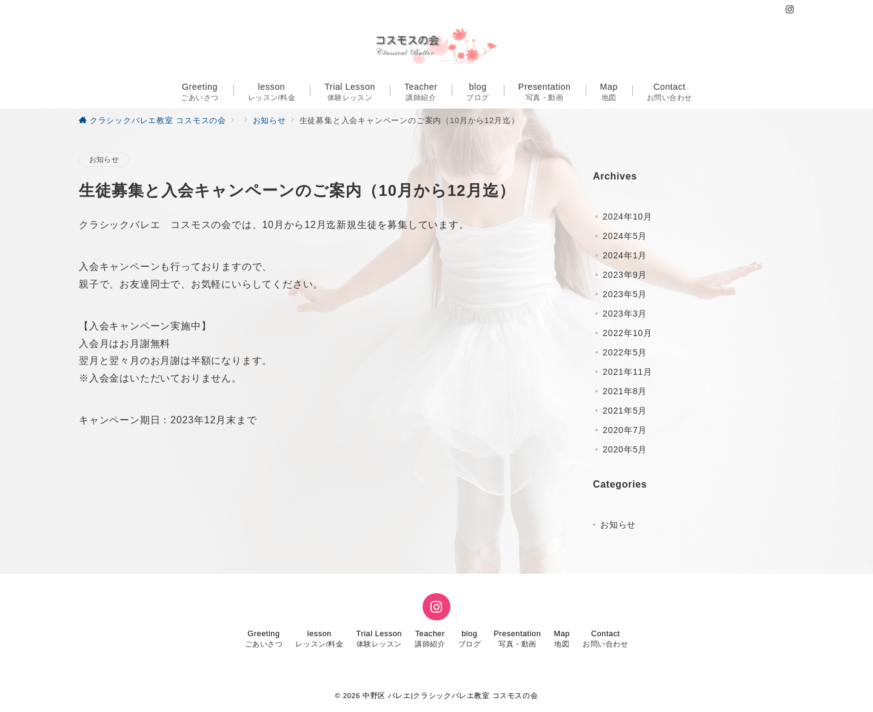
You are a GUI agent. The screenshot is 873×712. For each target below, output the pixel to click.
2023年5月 (625, 294)
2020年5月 (625, 449)
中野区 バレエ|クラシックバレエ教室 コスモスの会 (450, 695)
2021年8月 (625, 391)
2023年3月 (625, 313)
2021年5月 (625, 410)
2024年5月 (625, 236)
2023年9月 (625, 275)
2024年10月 (627, 216)
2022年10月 (627, 333)
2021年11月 (627, 372)
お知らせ (104, 159)
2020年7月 (625, 430)
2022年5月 (625, 352)
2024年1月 (625, 255)
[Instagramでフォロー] (790, 10)
